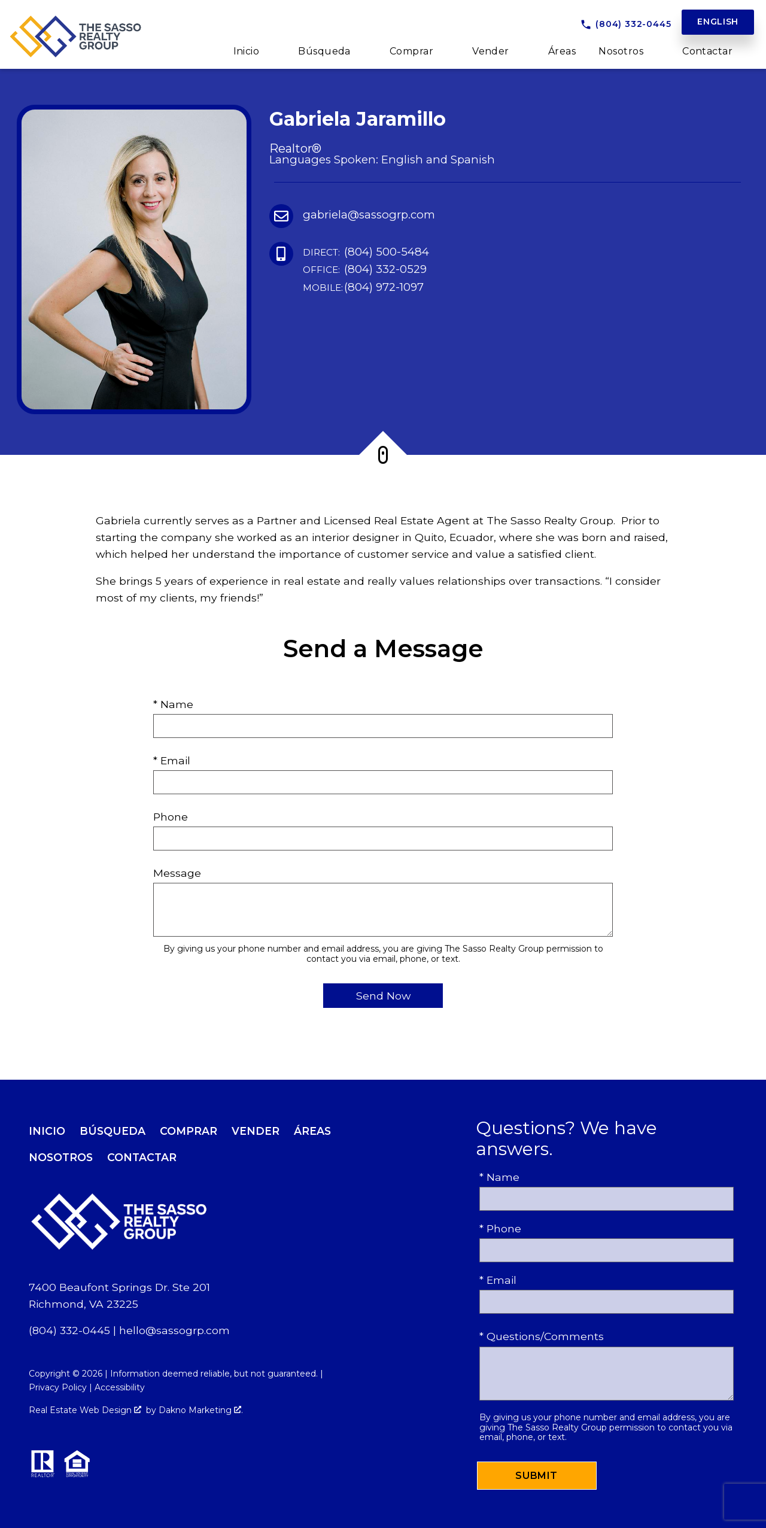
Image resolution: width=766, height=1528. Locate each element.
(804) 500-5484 (366, 252)
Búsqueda (112, 1131)
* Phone (500, 1228)
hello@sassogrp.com (174, 1330)
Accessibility (120, 1387)
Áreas (562, 51)
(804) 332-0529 (365, 269)
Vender (255, 1131)
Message (177, 873)
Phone (170, 816)
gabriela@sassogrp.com (369, 214)
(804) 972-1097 (363, 287)
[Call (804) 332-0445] (625, 25)
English (717, 21)
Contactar (142, 1157)
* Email (171, 760)
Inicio (47, 1131)
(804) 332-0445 (69, 1330)
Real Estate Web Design (85, 1410)
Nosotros (61, 1157)
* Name (173, 704)
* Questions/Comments (541, 1336)
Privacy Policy (58, 1387)
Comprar (188, 1131)
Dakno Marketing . (201, 1410)
